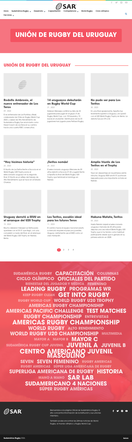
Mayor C (85, 339)
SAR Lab (81, 378)
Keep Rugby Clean (39, 295)
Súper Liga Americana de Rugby (82, 366)
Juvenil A (82, 346)
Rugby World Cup (34, 301)
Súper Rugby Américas (66, 389)
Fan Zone (8, 15)
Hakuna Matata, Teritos (106, 217)
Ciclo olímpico (102, 11)
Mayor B (60, 339)
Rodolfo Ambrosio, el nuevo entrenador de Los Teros (21, 104)
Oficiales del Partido (87, 279)
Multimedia (112, 334)
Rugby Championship (53, 317)
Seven (27, 362)
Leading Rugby (43, 289)
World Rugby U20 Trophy (84, 301)
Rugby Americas (97, 362)
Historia (110, 372)
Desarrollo (38, 11)
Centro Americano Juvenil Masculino (66, 354)
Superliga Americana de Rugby (51, 372)
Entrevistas (96, 317)
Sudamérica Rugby (20, 11)
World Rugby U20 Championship (54, 334)
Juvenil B (113, 345)
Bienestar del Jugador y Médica (54, 284)
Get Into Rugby (83, 295)
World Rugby (87, 11)
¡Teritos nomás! (57, 162)
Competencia (70, 11)
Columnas (108, 274)
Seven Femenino (58, 362)
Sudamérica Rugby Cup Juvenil (34, 345)
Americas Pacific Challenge (44, 311)
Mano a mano (51, 378)
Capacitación (54, 11)
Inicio (6, 11)
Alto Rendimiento (86, 329)
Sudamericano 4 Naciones (66, 384)
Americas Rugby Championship (66, 306)
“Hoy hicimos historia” (19, 162)
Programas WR (90, 289)
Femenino (97, 284)
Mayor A (42, 339)
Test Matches (106, 311)
